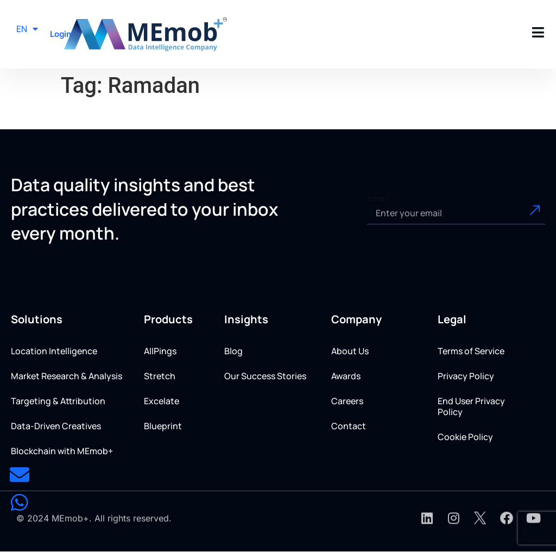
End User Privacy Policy (471, 406)
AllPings (160, 351)
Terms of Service (471, 351)
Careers (347, 401)
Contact (348, 426)
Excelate (161, 401)
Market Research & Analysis (66, 376)
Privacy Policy (466, 376)
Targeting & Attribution (58, 401)
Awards (346, 376)
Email (378, 198)
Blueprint (163, 426)
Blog (233, 351)
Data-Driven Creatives (56, 426)
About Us (350, 351)
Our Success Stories (265, 376)
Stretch (159, 376)
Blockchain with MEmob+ (62, 451)
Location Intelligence (54, 351)
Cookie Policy (465, 437)
